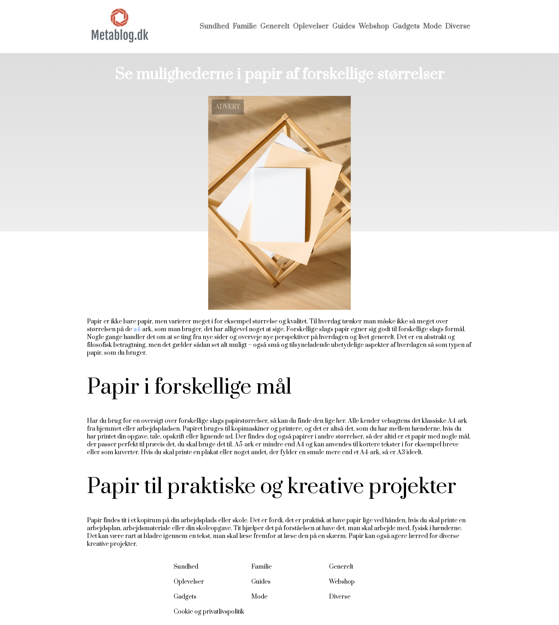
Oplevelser (311, 26)
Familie (245, 26)
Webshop (374, 26)
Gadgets (406, 26)
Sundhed (214, 26)
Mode (432, 26)
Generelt (274, 26)
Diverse (457, 26)
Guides (343, 26)
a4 (136, 329)
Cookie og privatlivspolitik (209, 612)
